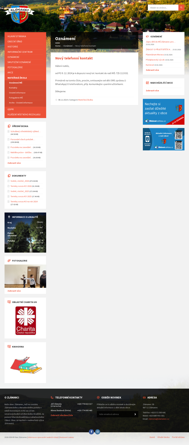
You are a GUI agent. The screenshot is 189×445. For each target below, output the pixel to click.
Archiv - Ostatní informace (21, 102)
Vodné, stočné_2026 (20, 181)
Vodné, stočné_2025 (20, 191)
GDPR (11, 109)
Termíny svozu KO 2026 (21, 186)
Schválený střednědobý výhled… (26, 131)
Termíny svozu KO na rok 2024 (24, 201)
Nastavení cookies (67, 437)
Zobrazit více (14, 163)
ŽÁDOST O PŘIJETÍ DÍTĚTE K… (159, 49)
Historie (13, 46)
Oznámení (67, 45)
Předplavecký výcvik (155, 59)
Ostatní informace (17, 92)
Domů (152, 437)
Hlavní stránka (17, 36)
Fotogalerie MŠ (16, 97)
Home (58, 45)
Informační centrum (20, 51)
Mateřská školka (85, 99)
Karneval (150, 64)
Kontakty (13, 87)
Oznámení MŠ (15, 82)
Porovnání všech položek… (23, 139)
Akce (10, 72)
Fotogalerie (15, 67)
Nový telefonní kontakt (74, 58)
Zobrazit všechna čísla (62, 415)
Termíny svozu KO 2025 (21, 196)
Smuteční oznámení (19, 62)
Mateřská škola (17, 77)
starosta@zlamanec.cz (158, 418)
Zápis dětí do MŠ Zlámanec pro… (161, 41)
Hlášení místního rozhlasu (24, 114)
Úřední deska (163, 437)
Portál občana (178, 437)
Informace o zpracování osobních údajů (43, 437)
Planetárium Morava (155, 54)
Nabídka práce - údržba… (22, 152)
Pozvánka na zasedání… (22, 147)
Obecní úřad (15, 41)
